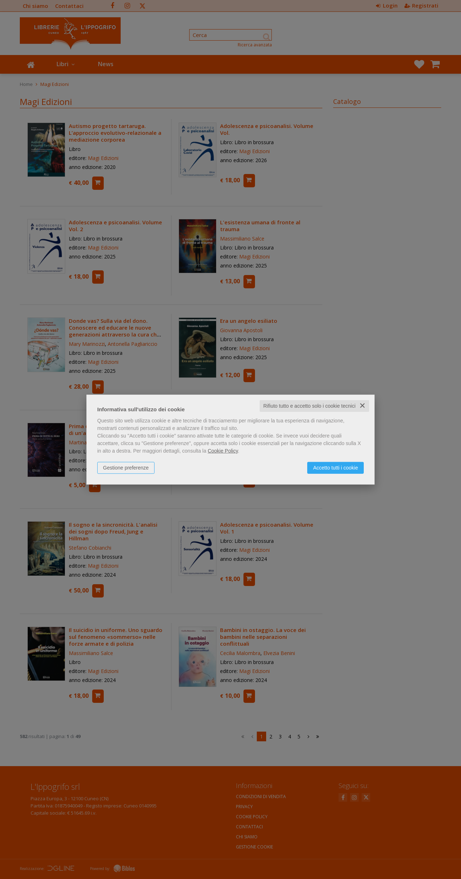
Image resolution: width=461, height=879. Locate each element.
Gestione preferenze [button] (126, 468)
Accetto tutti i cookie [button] (335, 468)
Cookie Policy (223, 451)
